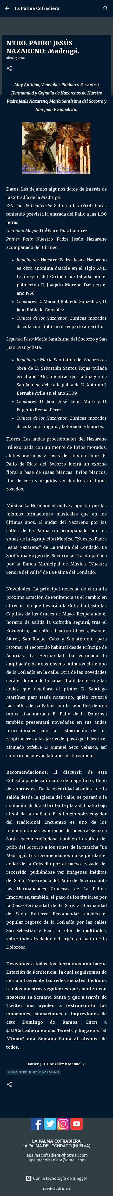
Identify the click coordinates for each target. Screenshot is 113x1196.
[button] (9, 68)
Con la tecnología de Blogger (56, 1178)
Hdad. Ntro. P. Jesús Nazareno (33, 1072)
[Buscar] (106, 8)
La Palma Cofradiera (37, 8)
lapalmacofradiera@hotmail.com (56, 1155)
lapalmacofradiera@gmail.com (57, 1159)
